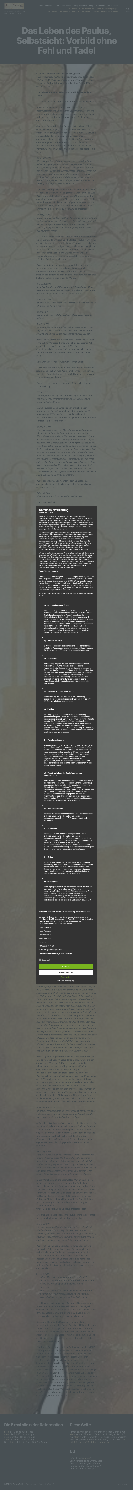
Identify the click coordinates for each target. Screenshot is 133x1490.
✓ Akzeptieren (66, 966)
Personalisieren (66, 977)
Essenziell (45, 960)
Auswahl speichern (66, 972)
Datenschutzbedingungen (66, 981)
